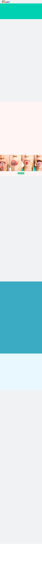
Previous (7, 216)
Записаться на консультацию (21, 228)
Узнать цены (21, 107)
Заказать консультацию (21, 199)
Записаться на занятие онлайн (21, 311)
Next (35, 216)
